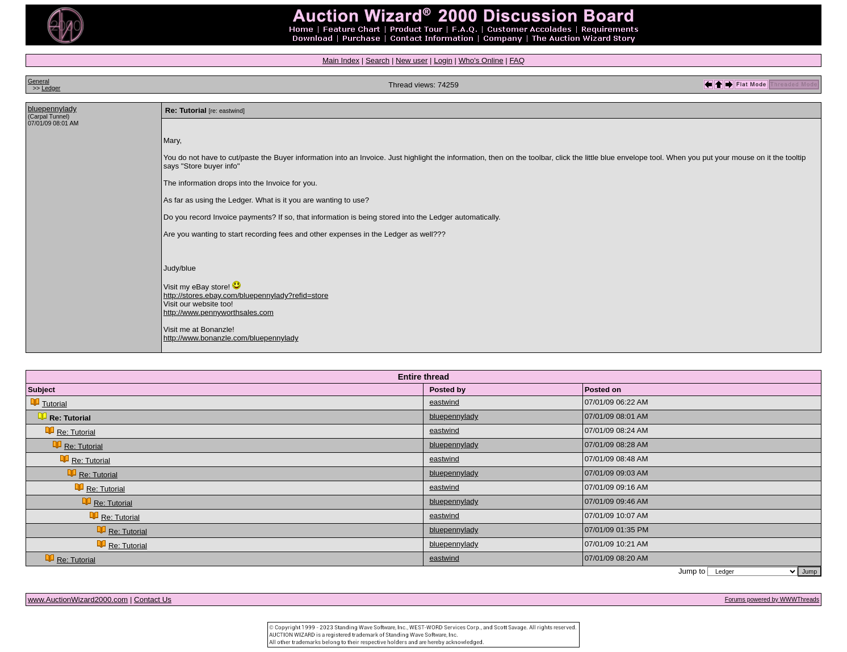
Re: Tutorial (76, 432)
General (38, 81)
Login (443, 60)
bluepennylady (52, 108)
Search (377, 60)
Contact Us (152, 599)
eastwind (444, 402)
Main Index (340, 60)
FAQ (517, 60)
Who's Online (481, 60)
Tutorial (54, 403)
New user (411, 60)
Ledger (50, 88)
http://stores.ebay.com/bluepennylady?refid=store (246, 295)
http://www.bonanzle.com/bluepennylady (231, 338)
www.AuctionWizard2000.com (78, 599)
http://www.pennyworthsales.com (218, 312)
